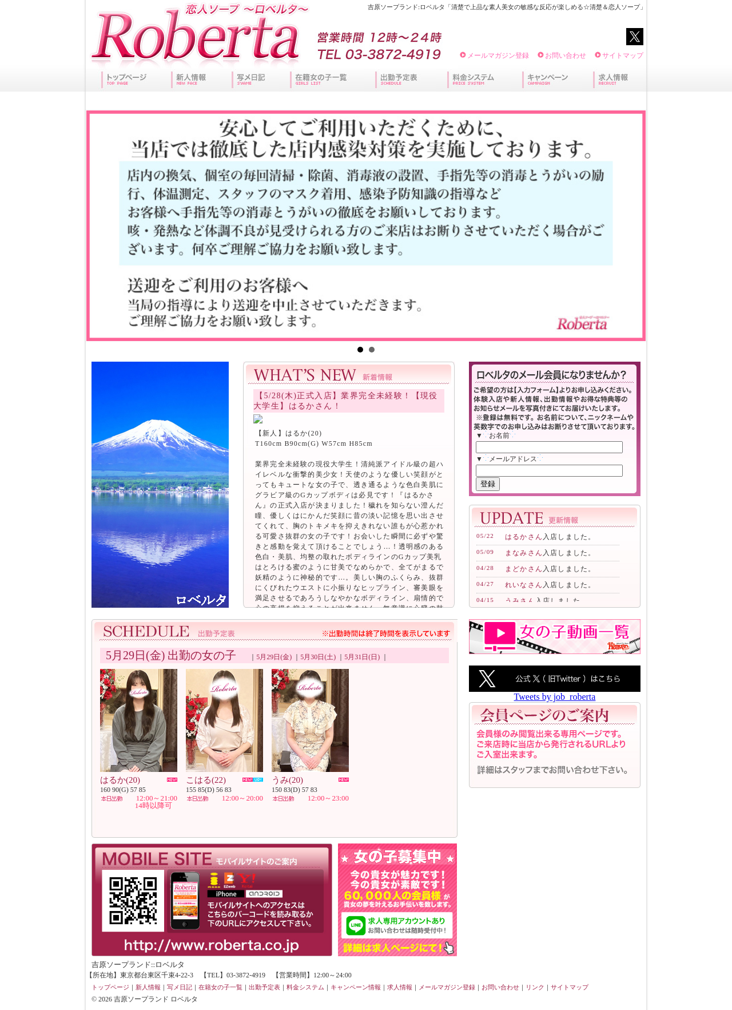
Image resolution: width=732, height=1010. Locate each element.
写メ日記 (179, 987)
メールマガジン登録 (498, 56)
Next (631, 225)
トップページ (110, 987)
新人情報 (148, 987)
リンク (535, 987)
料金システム (305, 987)
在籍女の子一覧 (220, 987)
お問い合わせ (565, 56)
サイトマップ (622, 56)
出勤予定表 (264, 987)
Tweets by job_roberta (555, 697)
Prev (101, 225)
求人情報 (399, 987)
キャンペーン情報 (356, 987)
